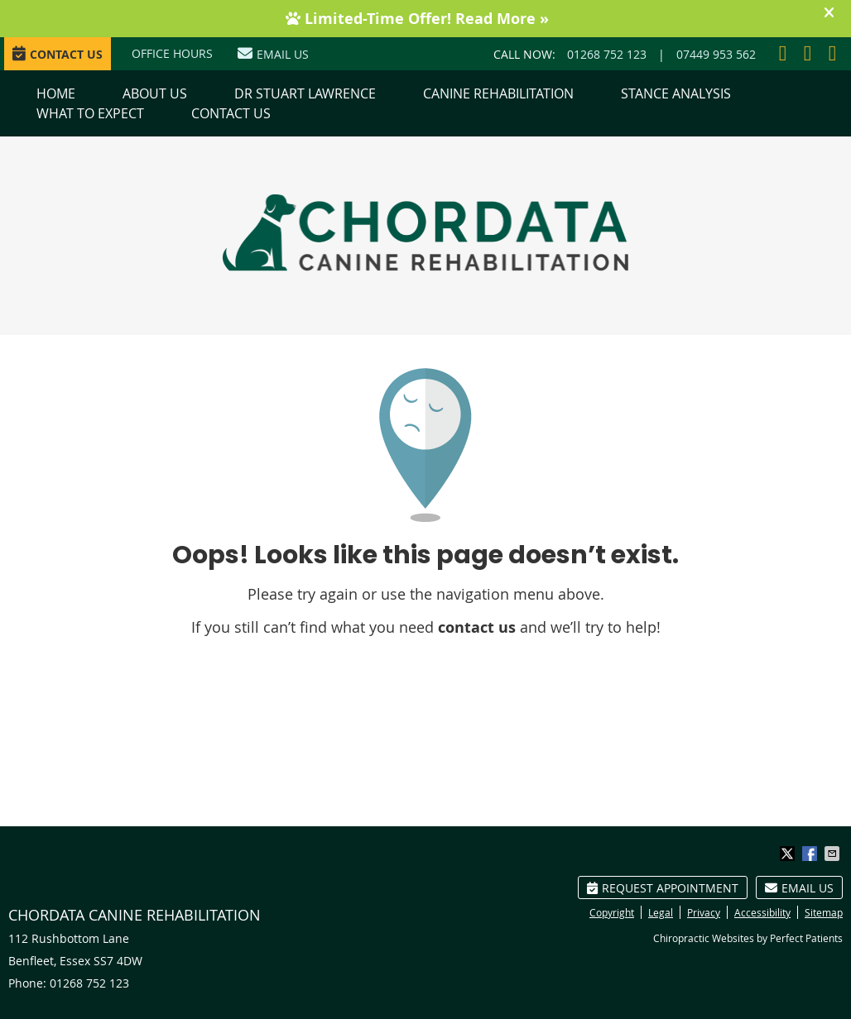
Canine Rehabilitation (498, 93)
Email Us (273, 53)
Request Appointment (662, 888)
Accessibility (762, 912)
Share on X (789, 853)
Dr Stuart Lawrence (305, 93)
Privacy (703, 912)
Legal (660, 912)
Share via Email (834, 853)
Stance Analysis (676, 93)
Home (55, 93)
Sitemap (824, 912)
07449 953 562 (716, 54)
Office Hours (172, 53)
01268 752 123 (607, 54)
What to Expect (90, 113)
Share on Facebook (811, 853)
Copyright (611, 912)
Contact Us (231, 113)
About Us (155, 93)
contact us (477, 627)
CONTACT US (57, 53)
